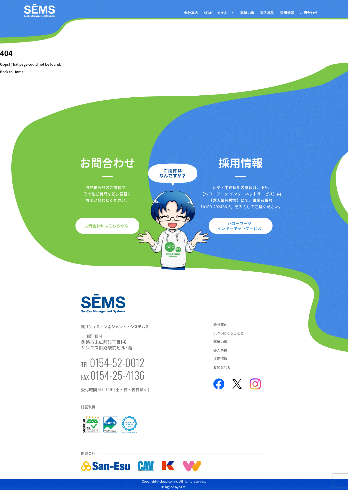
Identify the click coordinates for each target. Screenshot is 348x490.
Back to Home (12, 72)
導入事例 (267, 13)
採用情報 (287, 13)
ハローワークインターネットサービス (239, 225)
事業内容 (247, 13)
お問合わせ (309, 13)
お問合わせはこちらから (106, 225)
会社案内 (191, 13)
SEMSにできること (219, 13)
